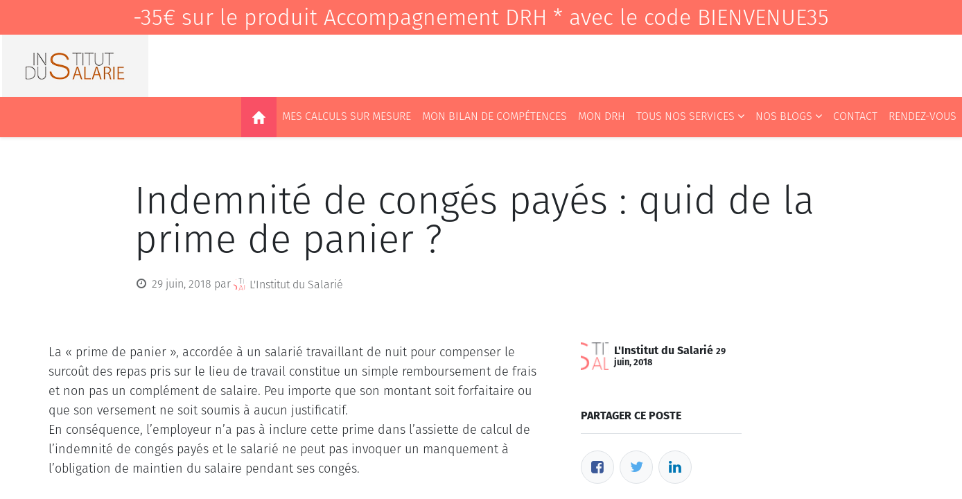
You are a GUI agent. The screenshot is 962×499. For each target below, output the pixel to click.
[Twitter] (636, 467)
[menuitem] (259, 117)
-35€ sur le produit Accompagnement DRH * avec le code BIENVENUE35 (481, 17)
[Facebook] (597, 467)
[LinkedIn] (675, 467)
